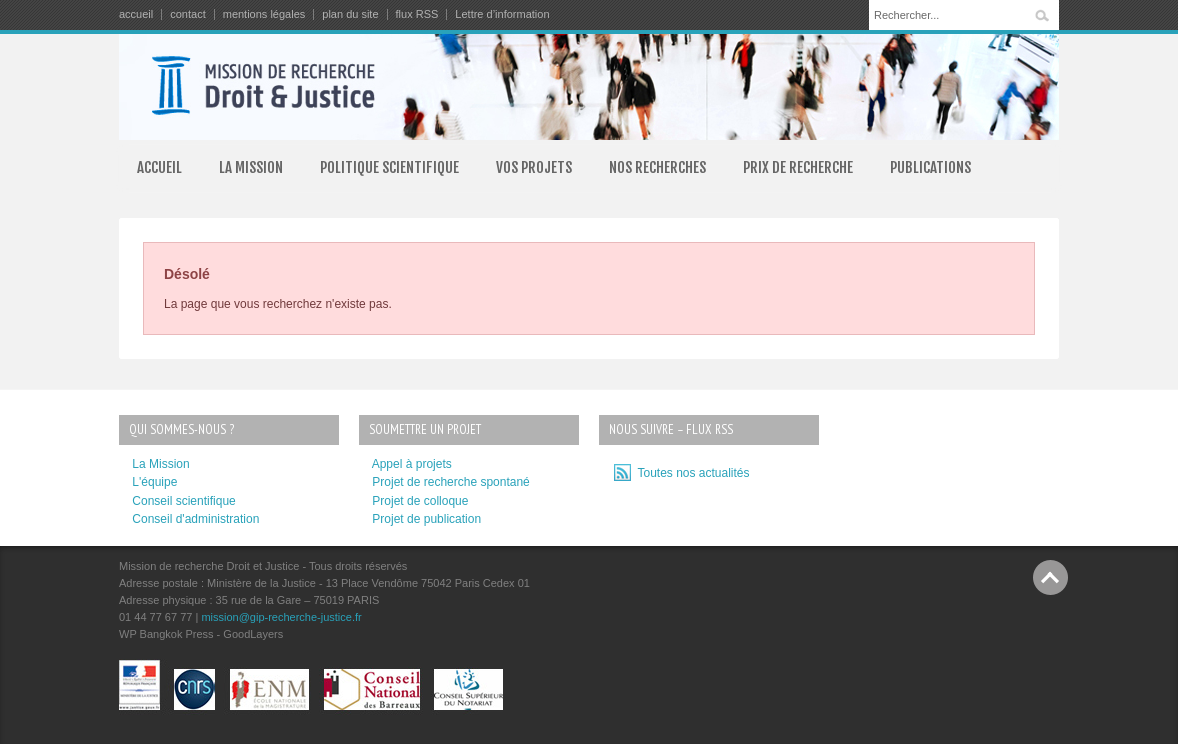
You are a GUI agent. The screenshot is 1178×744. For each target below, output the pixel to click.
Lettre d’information (502, 14)
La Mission (160, 464)
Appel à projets (412, 464)
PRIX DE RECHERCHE (798, 167)
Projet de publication (426, 519)
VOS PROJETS (534, 167)
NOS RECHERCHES (657, 167)
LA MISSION (251, 167)
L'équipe (154, 482)
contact (187, 14)
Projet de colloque (420, 501)
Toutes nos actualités (690, 473)
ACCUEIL (159, 167)
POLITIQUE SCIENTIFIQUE (389, 167)
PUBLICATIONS (930, 167)
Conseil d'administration (195, 519)
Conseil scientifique (183, 501)
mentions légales (264, 14)
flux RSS (417, 14)
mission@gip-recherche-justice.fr (281, 617)
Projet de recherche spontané (450, 482)
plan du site (350, 14)
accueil (136, 14)
